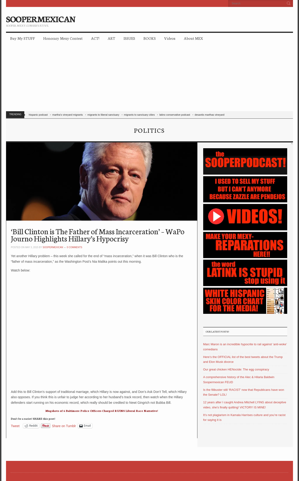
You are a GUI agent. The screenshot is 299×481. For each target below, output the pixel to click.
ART (111, 38)
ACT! (95, 38)
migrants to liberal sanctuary (103, 114)
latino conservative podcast (174, 114)
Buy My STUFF (22, 38)
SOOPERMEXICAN (40, 18)
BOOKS (149, 38)
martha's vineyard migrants (67, 114)
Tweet (15, 426)
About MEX (193, 38)
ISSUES (129, 38)
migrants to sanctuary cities (139, 114)
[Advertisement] (149, 78)
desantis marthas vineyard (209, 114)
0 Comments (74, 247)
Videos (169, 38)
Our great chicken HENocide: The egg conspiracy (236, 369)
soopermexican (53, 247)
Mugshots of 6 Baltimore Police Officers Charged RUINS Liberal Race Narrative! (101, 411)
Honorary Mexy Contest (63, 38)
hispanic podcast (38, 114)
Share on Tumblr (64, 426)
